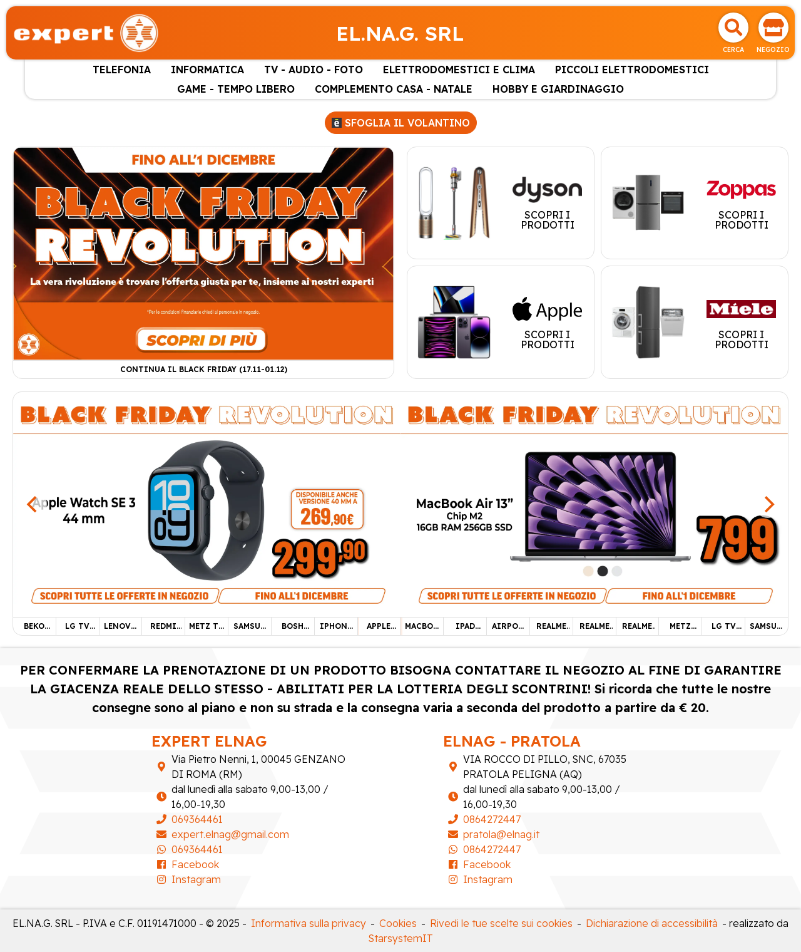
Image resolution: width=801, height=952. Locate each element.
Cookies (398, 923)
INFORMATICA (207, 69)
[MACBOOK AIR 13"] (594, 503)
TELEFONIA (122, 69)
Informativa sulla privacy (308, 923)
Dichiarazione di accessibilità (652, 923)
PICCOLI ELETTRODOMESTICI (632, 69)
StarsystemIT (401, 938)
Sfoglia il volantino (401, 122)
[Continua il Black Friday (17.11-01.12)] (203, 252)
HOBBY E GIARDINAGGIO (558, 89)
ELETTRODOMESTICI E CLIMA (459, 69)
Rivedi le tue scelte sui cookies (501, 923)
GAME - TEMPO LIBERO (236, 89)
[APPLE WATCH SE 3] (206, 503)
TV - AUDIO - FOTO (313, 69)
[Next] (768, 504)
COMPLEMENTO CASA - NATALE (393, 89)
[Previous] (33, 504)
